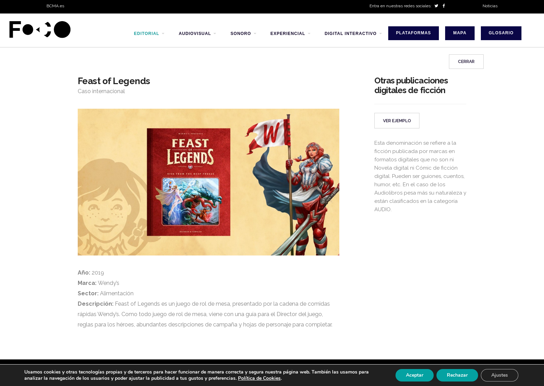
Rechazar (457, 375)
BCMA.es (55, 5)
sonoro (240, 33)
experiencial (288, 33)
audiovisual (195, 33)
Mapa (459, 32)
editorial (146, 33)
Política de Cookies (259, 378)
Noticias (490, 5)
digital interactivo (351, 33)
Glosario (501, 32)
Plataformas (413, 32)
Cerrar (466, 61)
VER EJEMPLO (397, 120)
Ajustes (499, 375)
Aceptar (414, 375)
